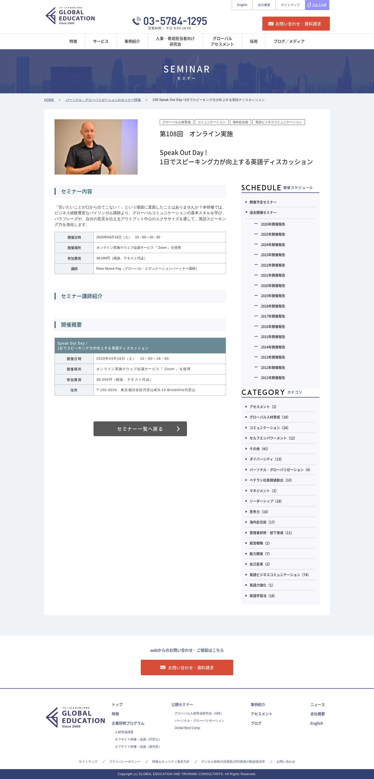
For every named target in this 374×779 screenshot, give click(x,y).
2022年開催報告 (273, 264)
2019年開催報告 (273, 295)
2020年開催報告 (273, 285)
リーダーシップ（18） (267, 500)
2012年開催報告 (273, 367)
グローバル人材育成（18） (270, 416)
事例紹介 (258, 704)
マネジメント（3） (264, 490)
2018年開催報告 (273, 305)
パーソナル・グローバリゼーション (199, 720)
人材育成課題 (124, 732)
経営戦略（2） (261, 542)
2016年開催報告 (273, 326)
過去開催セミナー (263, 212)
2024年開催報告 (273, 244)
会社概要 (264, 5)
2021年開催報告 (273, 275)
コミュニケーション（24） (270, 427)
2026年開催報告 (273, 223)
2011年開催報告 (273, 377)
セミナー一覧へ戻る (140, 428)
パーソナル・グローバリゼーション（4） (281, 469)
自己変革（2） (261, 563)
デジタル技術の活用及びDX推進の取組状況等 (233, 761)
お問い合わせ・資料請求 (298, 23)
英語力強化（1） (262, 584)
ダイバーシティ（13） (267, 458)
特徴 (115, 713)
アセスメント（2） (264, 406)
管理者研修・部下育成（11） (272, 532)
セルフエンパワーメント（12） (273, 437)
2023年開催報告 (273, 254)
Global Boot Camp (187, 728)
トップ (117, 704)
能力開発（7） (261, 553)
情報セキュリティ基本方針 (171, 761)
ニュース (317, 704)
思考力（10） (260, 511)
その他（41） (260, 448)
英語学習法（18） (263, 595)
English (242, 5)
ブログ (256, 723)
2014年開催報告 (273, 346)
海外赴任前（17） (263, 521)
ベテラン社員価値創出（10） (272, 479)
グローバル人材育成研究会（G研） (199, 713)
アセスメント (261, 713)
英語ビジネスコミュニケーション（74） (280, 574)
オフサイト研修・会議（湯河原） (138, 746)
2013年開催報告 (273, 356)
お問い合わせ (286, 761)
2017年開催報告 (273, 316)
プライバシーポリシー (124, 761)
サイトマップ (290, 5)
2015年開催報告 (273, 336)
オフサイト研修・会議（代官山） (138, 739)
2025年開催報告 (273, 234)
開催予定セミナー (263, 201)
